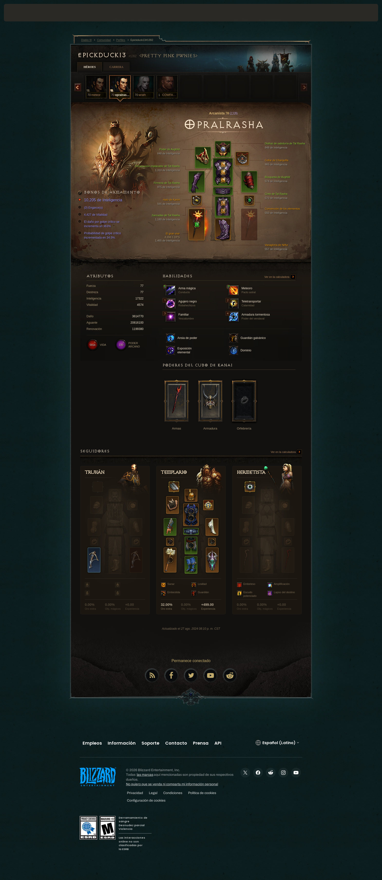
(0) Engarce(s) (91, 208)
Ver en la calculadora (280, 277)
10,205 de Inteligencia (100, 200)
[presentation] (22, 12)
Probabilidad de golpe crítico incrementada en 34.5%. (100, 235)
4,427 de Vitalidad (93, 215)
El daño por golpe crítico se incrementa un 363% (99, 224)
